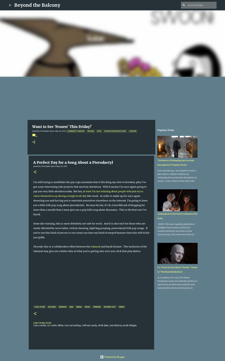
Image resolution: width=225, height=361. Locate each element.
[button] (34, 142)
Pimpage (97, 307)
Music (87, 307)
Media (79, 307)
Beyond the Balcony (37, 5)
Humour (62, 307)
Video (121, 307)
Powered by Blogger (112, 357)
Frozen (91, 131)
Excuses (52, 307)
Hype (99, 131)
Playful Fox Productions (115, 131)
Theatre (132, 131)
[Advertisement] (112, 98)
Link (71, 307)
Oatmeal (95, 246)
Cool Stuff (39, 307)
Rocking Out (110, 307)
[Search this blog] (201, 5)
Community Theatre (75, 131)
